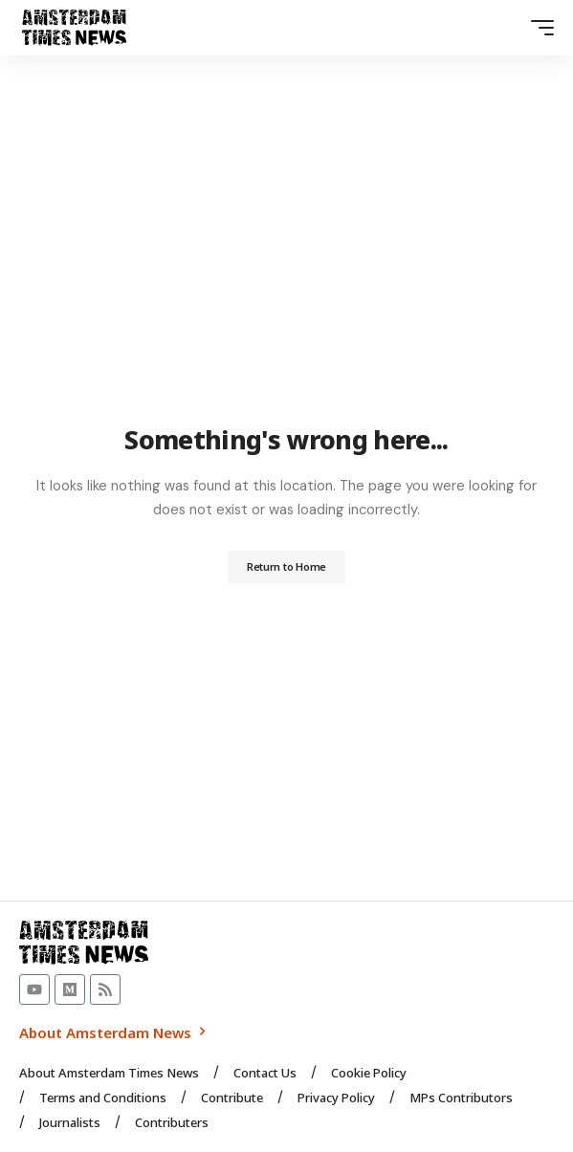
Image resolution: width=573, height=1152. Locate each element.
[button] (537, 27)
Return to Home (286, 566)
